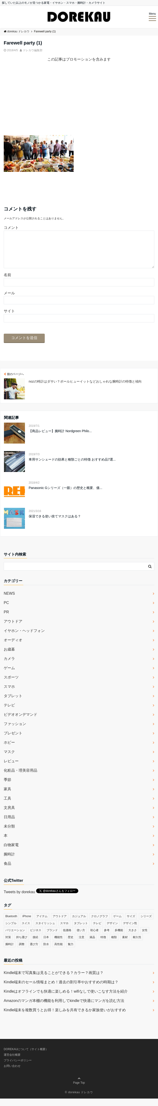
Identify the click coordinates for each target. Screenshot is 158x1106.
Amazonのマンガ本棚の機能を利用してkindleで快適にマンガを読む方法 (64, 1008)
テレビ (9, 713)
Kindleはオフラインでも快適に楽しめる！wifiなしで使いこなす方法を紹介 (66, 999)
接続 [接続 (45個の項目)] (35, 944)
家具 (7, 796)
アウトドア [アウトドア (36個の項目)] (60, 923)
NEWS (9, 601)
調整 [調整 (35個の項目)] (21, 951)
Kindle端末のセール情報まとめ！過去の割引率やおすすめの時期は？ (61, 989)
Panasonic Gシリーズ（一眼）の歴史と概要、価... (65, 495)
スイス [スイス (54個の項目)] (26, 930)
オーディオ (13, 647)
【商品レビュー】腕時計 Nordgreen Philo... (60, 438)
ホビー (9, 750)
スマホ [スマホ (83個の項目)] (64, 930)
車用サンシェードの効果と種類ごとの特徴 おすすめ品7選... (72, 467)
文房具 (9, 815)
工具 (7, 806)
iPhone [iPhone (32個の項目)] (26, 923)
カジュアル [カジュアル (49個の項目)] (79, 923)
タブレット (13, 703)
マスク (9, 759)
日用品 (9, 824)
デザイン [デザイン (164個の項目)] (112, 930)
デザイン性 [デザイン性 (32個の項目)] (130, 930)
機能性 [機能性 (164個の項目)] (58, 944)
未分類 (9, 834)
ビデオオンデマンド (20, 722)
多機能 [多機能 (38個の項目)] (119, 937)
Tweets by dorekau (19, 899)
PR (6, 619)
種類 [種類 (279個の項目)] (114, 944)
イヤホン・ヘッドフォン (24, 638)
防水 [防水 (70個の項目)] (46, 951)
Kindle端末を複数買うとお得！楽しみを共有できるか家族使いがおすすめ (65, 1017)
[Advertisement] (79, 102)
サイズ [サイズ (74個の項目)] (131, 923)
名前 (7, 282)
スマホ (9, 694)
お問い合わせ (12, 1073)
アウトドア (13, 629)
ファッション (15, 731)
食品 (7, 871)
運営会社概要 (12, 1062)
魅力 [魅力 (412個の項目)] (70, 951)
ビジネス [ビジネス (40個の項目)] (35, 937)
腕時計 (9, 862)
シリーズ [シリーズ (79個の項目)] (146, 923)
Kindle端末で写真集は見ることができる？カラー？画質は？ (53, 980)
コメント (11, 228)
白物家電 (11, 852)
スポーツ (11, 685)
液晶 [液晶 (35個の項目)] (92, 944)
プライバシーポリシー (18, 1067)
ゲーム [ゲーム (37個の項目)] (117, 923)
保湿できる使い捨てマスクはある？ (55, 524)
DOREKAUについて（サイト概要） (26, 1056)
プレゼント (13, 741)
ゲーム (9, 675)
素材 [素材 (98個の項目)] (125, 944)
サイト (9, 318)
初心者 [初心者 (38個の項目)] (94, 937)
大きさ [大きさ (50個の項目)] (132, 937)
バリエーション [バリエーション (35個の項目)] (15, 937)
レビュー (11, 768)
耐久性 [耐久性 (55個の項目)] (137, 944)
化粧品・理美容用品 (20, 778)
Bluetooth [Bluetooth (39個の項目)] (11, 923)
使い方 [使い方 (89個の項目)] (81, 937)
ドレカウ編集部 (32, 50)
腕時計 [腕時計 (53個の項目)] (9, 951)
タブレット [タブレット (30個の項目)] (81, 930)
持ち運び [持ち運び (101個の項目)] (21, 944)
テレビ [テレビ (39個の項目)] (97, 930)
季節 (7, 787)
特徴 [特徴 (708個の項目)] (103, 944)
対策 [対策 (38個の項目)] (8, 944)
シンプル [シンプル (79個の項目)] (11, 930)
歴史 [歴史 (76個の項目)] (70, 944)
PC (6, 610)
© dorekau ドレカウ (79, 1099)
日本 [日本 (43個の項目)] (46, 944)
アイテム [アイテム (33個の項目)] (42, 923)
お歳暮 (9, 657)
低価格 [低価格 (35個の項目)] (67, 937)
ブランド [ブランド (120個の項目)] (52, 937)
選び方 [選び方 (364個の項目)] (34, 951)
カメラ (9, 666)
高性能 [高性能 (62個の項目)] (58, 951)
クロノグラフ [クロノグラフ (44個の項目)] (99, 923)
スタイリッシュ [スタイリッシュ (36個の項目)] (45, 930)
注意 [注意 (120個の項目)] (81, 944)
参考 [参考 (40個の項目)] (107, 937)
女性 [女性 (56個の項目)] (145, 937)
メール (9, 300)
